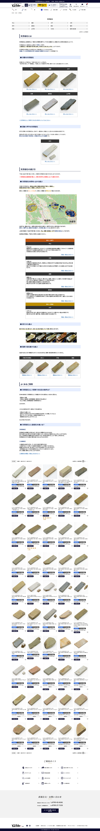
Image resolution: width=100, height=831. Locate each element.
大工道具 (72, 9)
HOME (13, 12)
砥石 (23, 9)
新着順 (18, 461)
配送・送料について (47, 768)
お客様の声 (26, 783)
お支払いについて (27, 768)
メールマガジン (65, 773)
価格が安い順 (23, 461)
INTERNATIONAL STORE (82, 825)
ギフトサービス (26, 773)
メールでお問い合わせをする (50, 810)
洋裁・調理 (82, 9)
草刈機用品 (44, 9)
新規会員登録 (46, 773)
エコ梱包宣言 (65, 783)
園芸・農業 (54, 9)
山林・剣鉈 (63, 9)
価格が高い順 (29, 461)
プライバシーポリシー (71, 825)
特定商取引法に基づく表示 (61, 825)
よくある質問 (26, 778)
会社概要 (37, 825)
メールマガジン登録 (51, 825)
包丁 (14, 9)
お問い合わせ (46, 778)
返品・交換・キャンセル (67, 768)
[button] (87, 461)
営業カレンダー (46, 783)
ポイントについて (66, 778)
